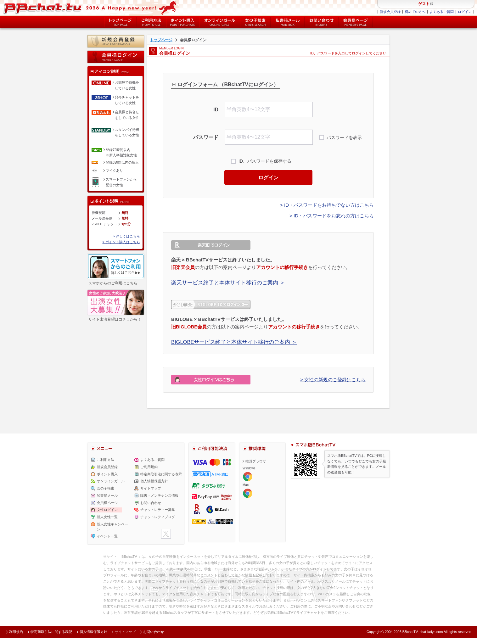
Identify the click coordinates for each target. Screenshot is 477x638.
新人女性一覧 (107, 517)
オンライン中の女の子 (219, 22)
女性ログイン (107, 510)
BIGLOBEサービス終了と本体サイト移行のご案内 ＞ (234, 342)
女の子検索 (255, 22)
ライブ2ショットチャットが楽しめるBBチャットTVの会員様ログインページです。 (93, 8)
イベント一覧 (107, 536)
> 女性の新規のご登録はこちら (333, 379)
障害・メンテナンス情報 (159, 495)
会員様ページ (356, 22)
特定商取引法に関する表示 (161, 474)
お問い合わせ (322, 22)
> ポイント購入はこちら (121, 242)
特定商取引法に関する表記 (51, 632)
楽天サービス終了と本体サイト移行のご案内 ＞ (228, 282)
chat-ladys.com (431, 632)
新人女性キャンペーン (112, 526)
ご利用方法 (151, 22)
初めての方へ (415, 12)
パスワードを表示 (344, 137)
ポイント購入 (182, 22)
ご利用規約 (149, 467)
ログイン (465, 12)
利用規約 (16, 632)
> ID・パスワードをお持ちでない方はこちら (327, 205)
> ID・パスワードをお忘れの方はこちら (331, 215)
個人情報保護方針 (154, 481)
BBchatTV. (410, 632)
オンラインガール (111, 481)
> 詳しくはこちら (126, 236)
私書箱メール (288, 22)
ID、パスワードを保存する (265, 161)
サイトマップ (150, 488)
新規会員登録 (390, 12)
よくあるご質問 (441, 12)
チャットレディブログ (157, 517)
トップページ (120, 22)
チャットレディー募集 (157, 510)
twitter (166, 533)
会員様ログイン (115, 57)
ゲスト (423, 4)
